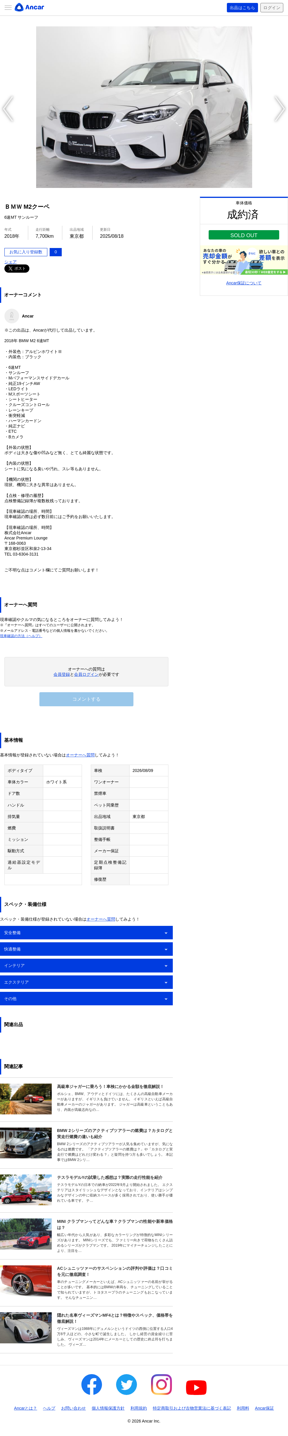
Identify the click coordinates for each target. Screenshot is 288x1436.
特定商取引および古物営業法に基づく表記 (192, 1408)
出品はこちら (242, 7)
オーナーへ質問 (80, 755)
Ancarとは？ (25, 1408)
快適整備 (12, 949)
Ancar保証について (244, 283)
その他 (10, 998)
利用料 (243, 1408)
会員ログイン (86, 674)
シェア (10, 261)
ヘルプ (49, 1408)
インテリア (14, 965)
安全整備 (12, 932)
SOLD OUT (243, 235)
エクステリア (16, 982)
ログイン (271, 7)
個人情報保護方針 (108, 1408)
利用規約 (138, 1408)
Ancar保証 (264, 1408)
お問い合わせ (73, 1408)
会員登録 (61, 674)
